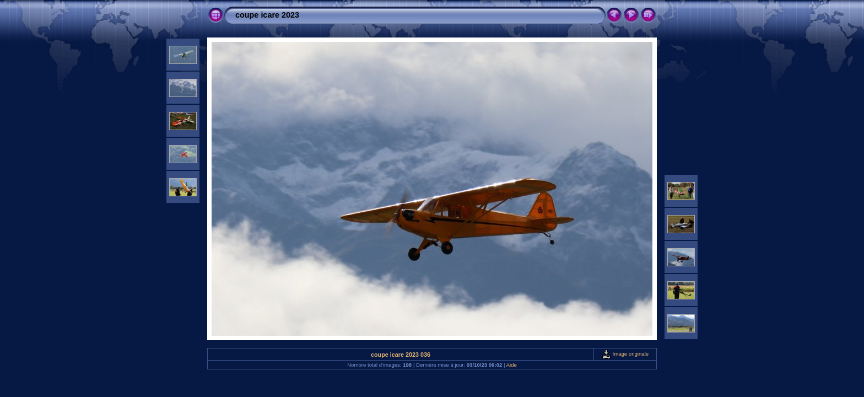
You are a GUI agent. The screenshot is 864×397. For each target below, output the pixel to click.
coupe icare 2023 (267, 14)
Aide (511, 365)
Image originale (625, 354)
